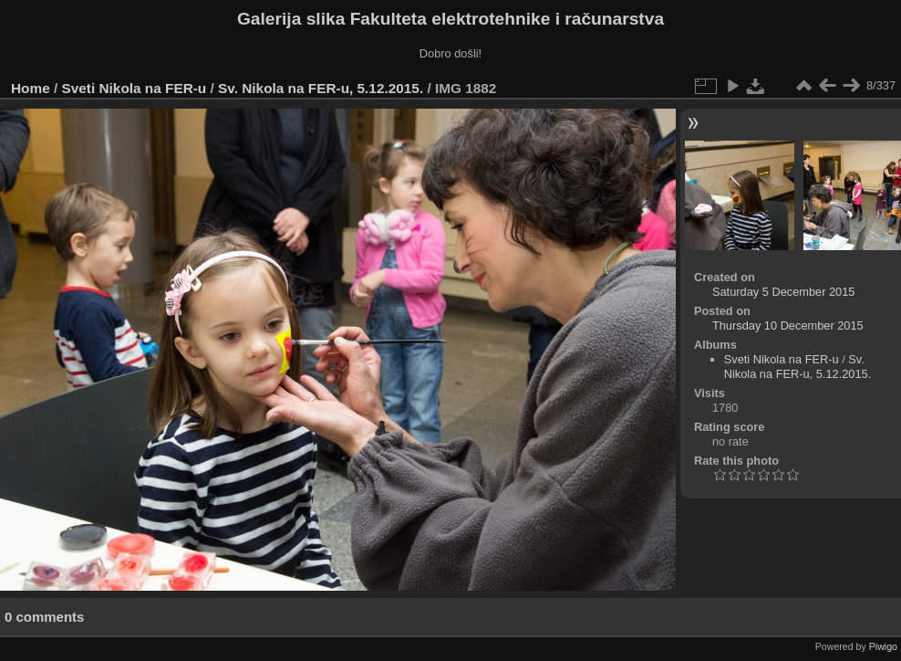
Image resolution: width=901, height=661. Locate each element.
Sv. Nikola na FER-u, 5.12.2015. (320, 88)
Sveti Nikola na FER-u (134, 88)
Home (30, 88)
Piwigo (883, 646)
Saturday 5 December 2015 (783, 292)
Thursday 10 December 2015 (788, 325)
